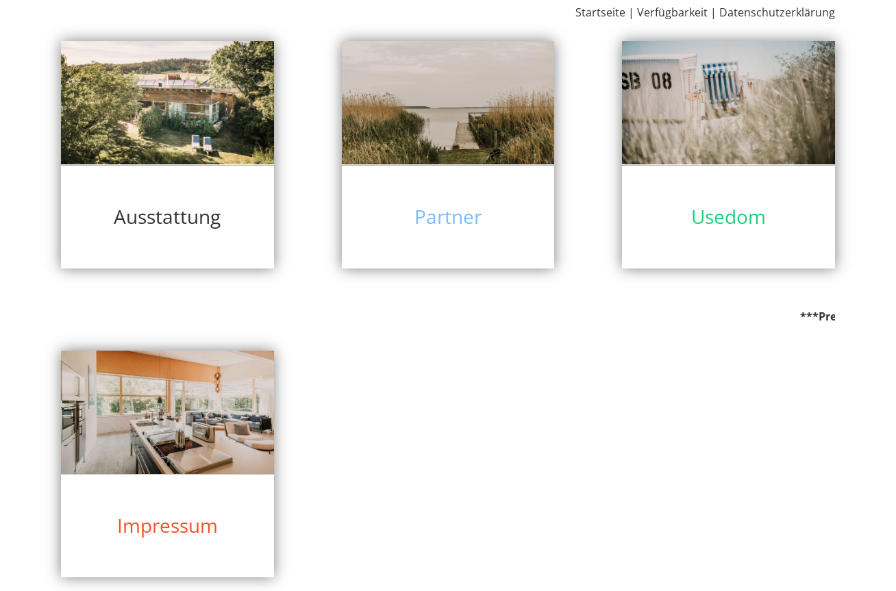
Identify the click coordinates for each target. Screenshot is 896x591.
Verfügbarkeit (672, 12)
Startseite (600, 12)
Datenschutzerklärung (777, 12)
